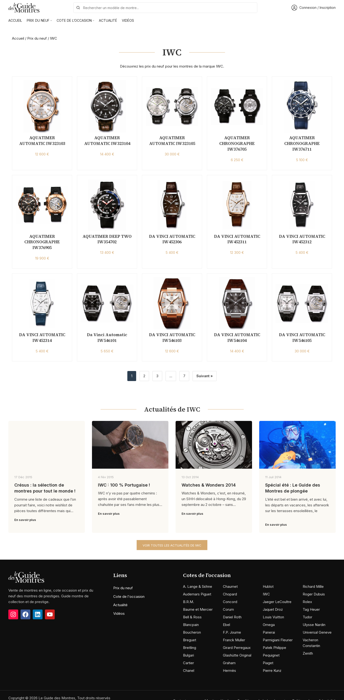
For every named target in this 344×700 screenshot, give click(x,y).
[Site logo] (23, 7)
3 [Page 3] (157, 376)
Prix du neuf (37, 38)
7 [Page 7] (184, 376)
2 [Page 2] (144, 376)
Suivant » (204, 376)
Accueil (18, 38)
